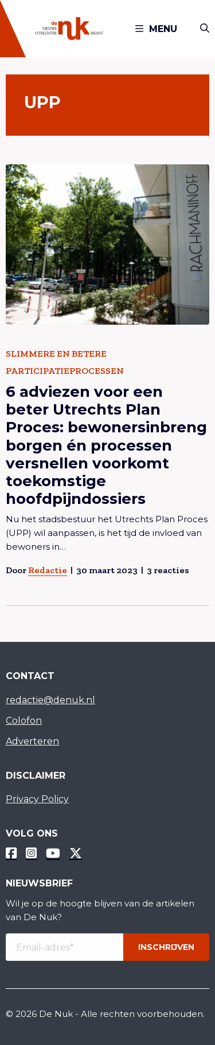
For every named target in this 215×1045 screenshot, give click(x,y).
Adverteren (32, 741)
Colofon (24, 720)
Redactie (47, 570)
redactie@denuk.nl (50, 700)
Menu (156, 29)
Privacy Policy (37, 799)
